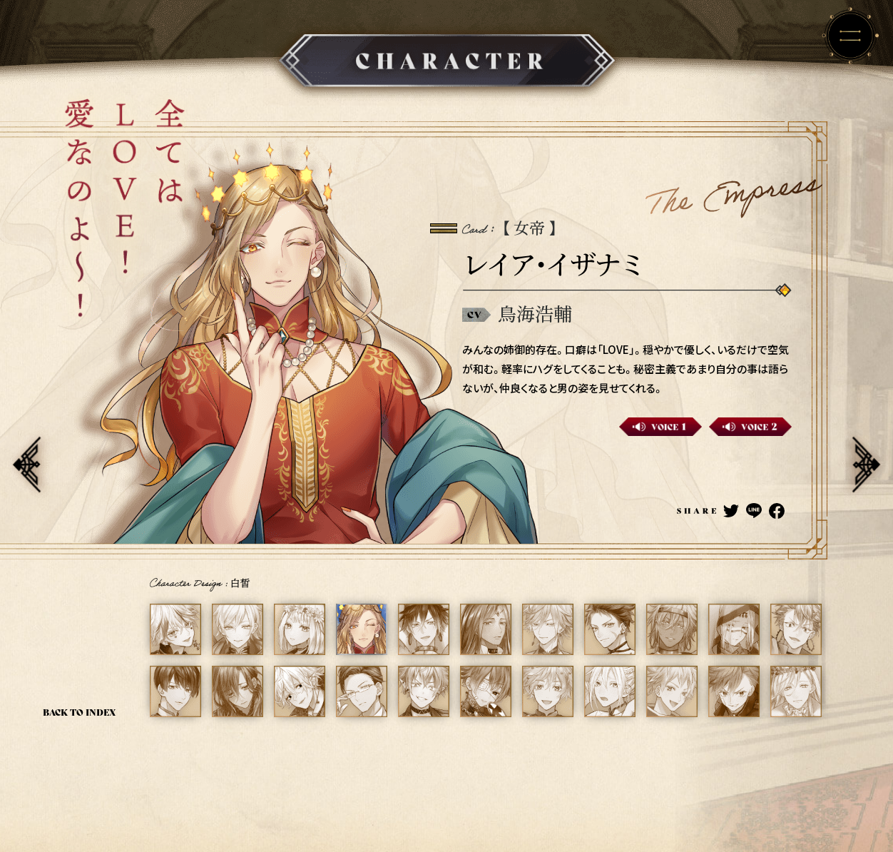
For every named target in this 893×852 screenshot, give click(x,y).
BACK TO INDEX (79, 712)
